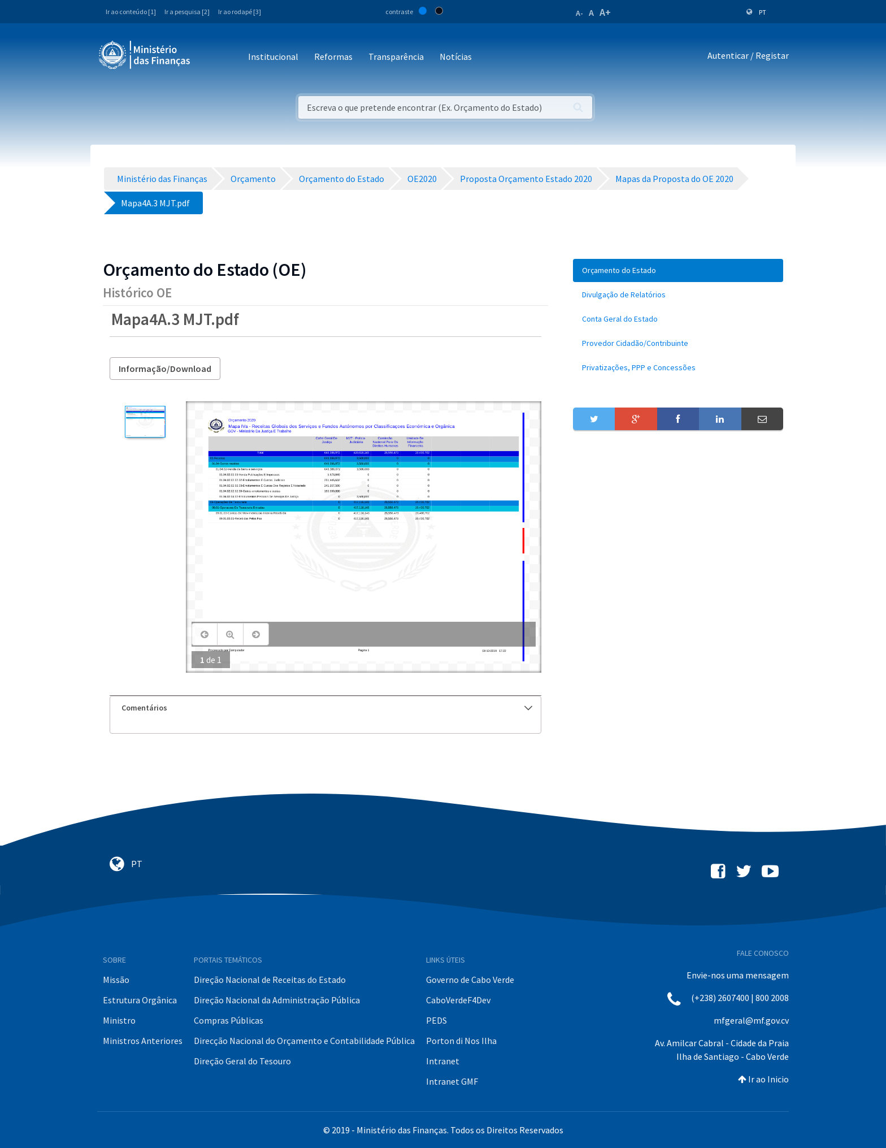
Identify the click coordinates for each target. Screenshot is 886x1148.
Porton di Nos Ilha (461, 1040)
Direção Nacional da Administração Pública (277, 1000)
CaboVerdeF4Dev (458, 1000)
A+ (605, 12)
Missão (116, 979)
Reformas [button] (333, 56)
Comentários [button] (326, 708)
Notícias (456, 56)
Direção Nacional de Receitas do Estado (270, 979)
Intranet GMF (452, 1081)
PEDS (436, 1020)
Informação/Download (165, 368)
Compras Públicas (228, 1020)
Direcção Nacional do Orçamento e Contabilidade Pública (304, 1040)
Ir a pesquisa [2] (187, 11)
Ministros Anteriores (143, 1040)
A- (579, 13)
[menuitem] (678, 270)
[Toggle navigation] (208, 57)
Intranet (442, 1061)
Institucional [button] (273, 56)
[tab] (325, 708)
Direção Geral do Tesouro (242, 1061)
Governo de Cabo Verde (470, 979)
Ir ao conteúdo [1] (131, 11)
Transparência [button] (396, 56)
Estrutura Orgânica (140, 1000)
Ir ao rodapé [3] (239, 11)
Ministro (119, 1020)
